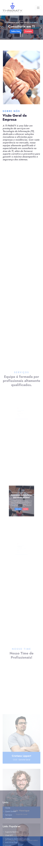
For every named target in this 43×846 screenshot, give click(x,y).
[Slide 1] (20, 34)
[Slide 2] (21, 35)
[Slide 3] (22, 35)
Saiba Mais (19, 505)
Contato (24, 505)
